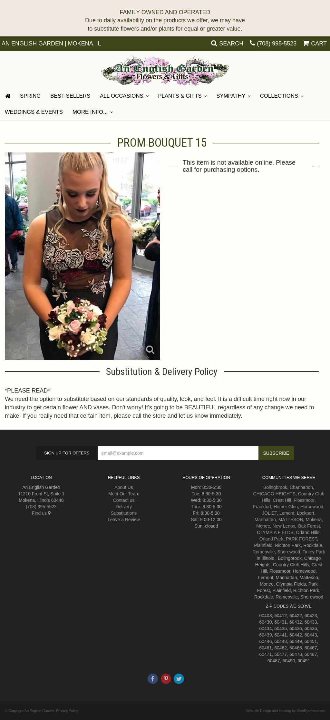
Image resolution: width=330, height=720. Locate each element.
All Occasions (121, 96)
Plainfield (263, 545)
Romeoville (264, 551)
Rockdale (312, 545)
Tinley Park (314, 551)
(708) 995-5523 (276, 43)
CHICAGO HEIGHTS (274, 493)
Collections (279, 96)
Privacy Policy (67, 711)
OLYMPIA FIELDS (275, 532)
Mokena (314, 519)
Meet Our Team (123, 493)
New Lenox (284, 526)
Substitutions (124, 513)
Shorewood (288, 551)
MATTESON (290, 519)
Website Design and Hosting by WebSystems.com (285, 711)
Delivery (124, 506)
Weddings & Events (34, 112)
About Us (123, 487)
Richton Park (288, 545)
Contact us (124, 500)
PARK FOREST (301, 538)
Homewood (311, 506)
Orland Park (271, 538)
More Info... (90, 112)
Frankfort (262, 506)
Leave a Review (124, 519)
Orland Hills (307, 532)
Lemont (287, 513)
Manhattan (265, 519)
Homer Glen (286, 506)
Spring (30, 96)
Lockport (305, 513)
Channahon (301, 487)
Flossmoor (304, 500)
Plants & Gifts (179, 96)
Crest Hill (282, 500)
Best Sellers (70, 96)
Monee (263, 526)
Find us (41, 513)
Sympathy (230, 96)
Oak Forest (309, 526)
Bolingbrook (275, 487)
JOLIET (269, 513)
